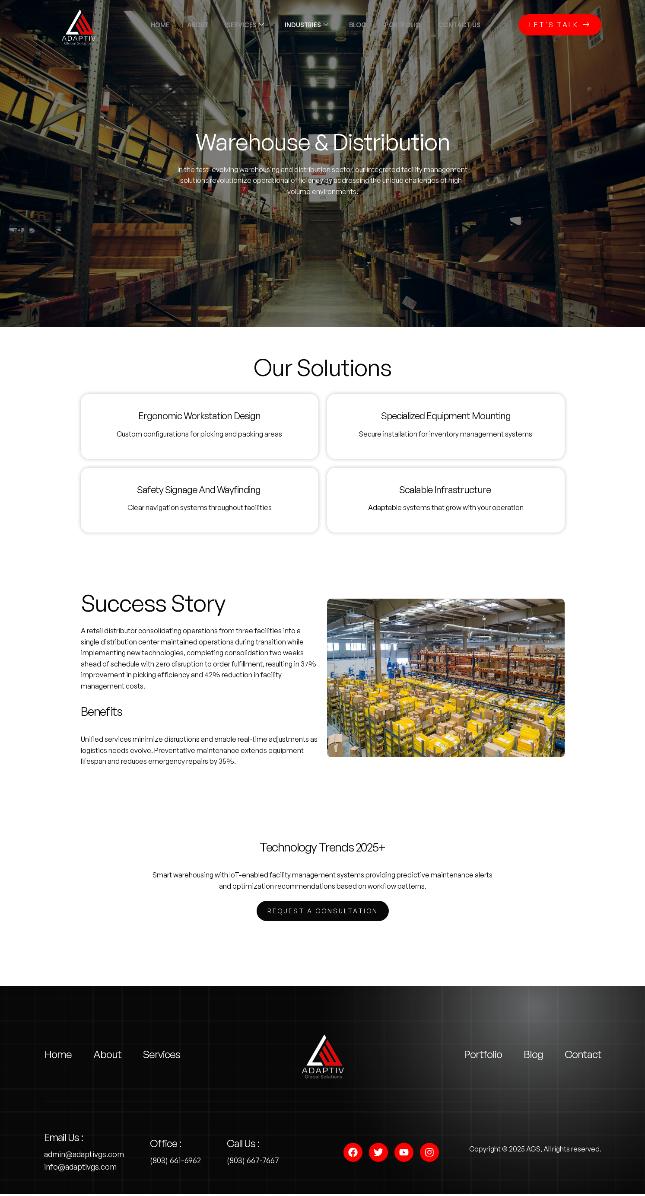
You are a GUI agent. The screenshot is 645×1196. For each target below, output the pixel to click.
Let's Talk (560, 24)
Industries (306, 25)
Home (149, 24)
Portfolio (409, 24)
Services (242, 25)
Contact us (470, 24)
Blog (361, 24)
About (191, 24)
